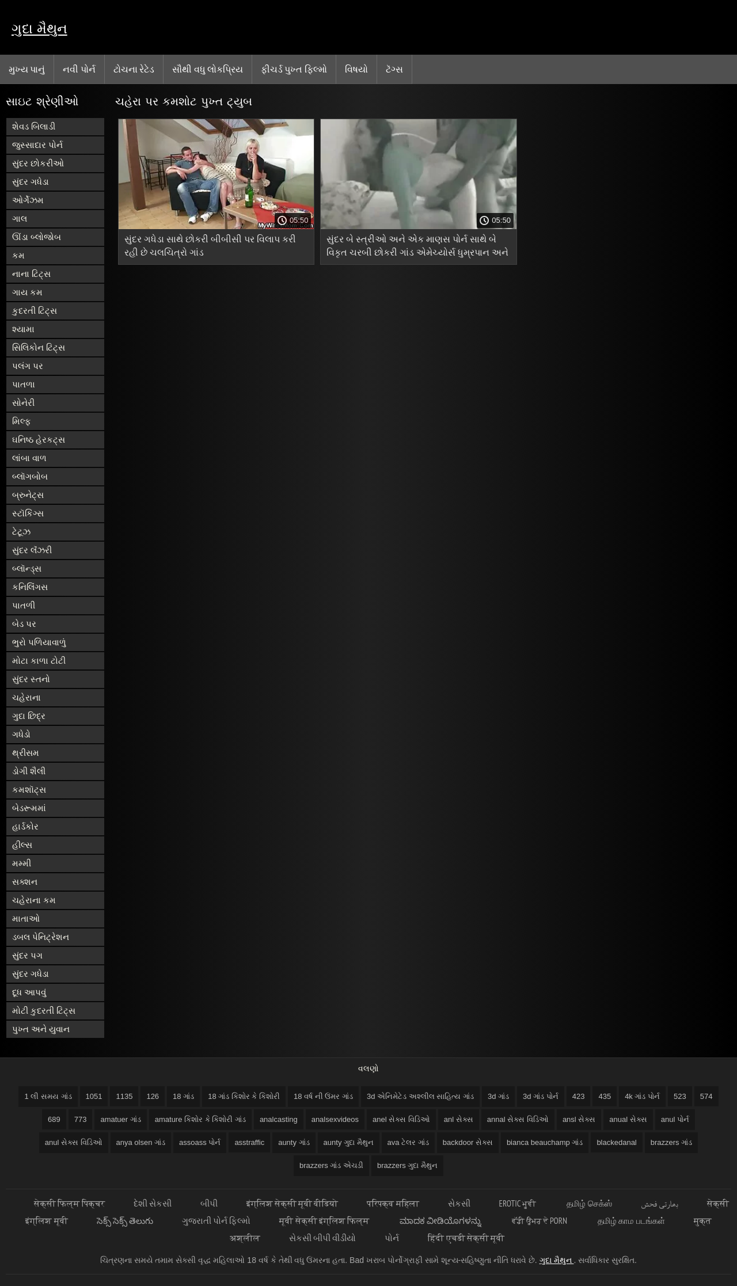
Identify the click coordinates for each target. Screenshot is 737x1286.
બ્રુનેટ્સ (28, 495)
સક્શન (24, 881)
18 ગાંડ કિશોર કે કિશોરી (244, 1096)
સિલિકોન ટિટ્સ (38, 347)
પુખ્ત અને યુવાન (41, 1029)
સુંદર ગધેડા (30, 182)
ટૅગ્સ (394, 69)
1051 (94, 1096)
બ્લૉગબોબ (30, 476)
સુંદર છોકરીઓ (38, 163)
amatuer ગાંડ (120, 1119)
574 (706, 1096)
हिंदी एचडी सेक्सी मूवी (466, 1237)
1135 (124, 1096)
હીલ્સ (22, 845)
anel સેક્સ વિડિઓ (401, 1119)
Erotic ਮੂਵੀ (518, 1203)
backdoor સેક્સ (468, 1142)
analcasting (279, 1119)
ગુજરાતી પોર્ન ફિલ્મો (216, 1220)
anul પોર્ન (675, 1119)
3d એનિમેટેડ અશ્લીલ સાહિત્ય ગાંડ (420, 1096)
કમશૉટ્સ (29, 789)
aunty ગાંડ (293, 1142)
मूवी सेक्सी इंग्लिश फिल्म (325, 1220)
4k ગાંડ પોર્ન (642, 1096)
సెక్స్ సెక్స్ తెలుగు (125, 1220)
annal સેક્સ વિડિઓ (518, 1119)
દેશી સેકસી (153, 1203)
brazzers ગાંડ (671, 1142)
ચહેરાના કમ (34, 900)
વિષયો (356, 69)
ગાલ (19, 218)
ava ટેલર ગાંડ (408, 1142)
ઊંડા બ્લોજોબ (36, 237)
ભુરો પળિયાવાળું (39, 642)
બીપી (209, 1203)
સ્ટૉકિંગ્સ (28, 513)
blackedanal (616, 1142)
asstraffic (249, 1142)
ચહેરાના (26, 697)
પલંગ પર (27, 366)
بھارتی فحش (659, 1203)
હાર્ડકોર (25, 826)
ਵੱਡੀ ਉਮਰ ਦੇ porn (540, 1220)
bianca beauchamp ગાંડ (545, 1142)
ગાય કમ (27, 292)
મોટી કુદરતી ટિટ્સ (43, 1010)
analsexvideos (335, 1119)
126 (152, 1096)
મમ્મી (21, 863)
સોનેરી (23, 403)
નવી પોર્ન (79, 69)
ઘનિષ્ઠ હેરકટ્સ (38, 439)
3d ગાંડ (498, 1096)
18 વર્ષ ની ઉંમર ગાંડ (323, 1096)
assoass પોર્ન (200, 1142)
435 (604, 1096)
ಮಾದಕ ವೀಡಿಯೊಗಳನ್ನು (441, 1220)
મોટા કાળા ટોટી (39, 660)
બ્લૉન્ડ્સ (26, 568)
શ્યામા (23, 329)
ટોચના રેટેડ (133, 69)
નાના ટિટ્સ (31, 274)
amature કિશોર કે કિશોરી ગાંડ (200, 1119)
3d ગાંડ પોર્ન (541, 1096)
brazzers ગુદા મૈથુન (407, 1165)
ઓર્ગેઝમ (28, 200)
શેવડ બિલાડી (33, 126)
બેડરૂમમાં (29, 808)
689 (54, 1119)
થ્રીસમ (25, 753)
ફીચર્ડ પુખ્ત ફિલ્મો (294, 69)
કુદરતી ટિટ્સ (34, 310)
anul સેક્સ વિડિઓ (73, 1142)
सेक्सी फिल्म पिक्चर (69, 1203)
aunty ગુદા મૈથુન (349, 1142)
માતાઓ (26, 918)
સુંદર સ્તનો (31, 679)
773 (80, 1119)
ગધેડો (21, 734)
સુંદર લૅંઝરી (32, 550)
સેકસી (459, 1203)
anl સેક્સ (458, 1119)
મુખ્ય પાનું (27, 69)
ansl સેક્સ (579, 1119)
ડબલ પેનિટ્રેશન (40, 937)
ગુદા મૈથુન (39, 28)
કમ (18, 255)
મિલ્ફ (21, 421)
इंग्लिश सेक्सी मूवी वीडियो (292, 1203)
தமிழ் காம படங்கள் (631, 1220)
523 (680, 1096)
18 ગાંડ (183, 1096)
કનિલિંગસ (30, 587)
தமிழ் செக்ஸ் (589, 1203)
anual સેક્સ (628, 1119)
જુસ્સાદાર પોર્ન (37, 145)
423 (578, 1096)
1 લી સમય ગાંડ (47, 1096)
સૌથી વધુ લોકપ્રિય (207, 69)
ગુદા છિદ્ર (28, 716)
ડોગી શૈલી (28, 771)
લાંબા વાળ (29, 458)
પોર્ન (392, 1237)
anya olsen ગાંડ (141, 1142)
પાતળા (23, 384)
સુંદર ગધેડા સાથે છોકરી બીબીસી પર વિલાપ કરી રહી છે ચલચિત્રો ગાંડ (210, 245)
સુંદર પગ (27, 955)
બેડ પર (24, 624)
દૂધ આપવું (29, 992)
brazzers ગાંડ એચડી (331, 1165)
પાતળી (23, 605)
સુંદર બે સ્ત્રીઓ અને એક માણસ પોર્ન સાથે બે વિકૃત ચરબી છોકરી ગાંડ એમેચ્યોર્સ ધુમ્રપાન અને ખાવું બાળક (417, 247)
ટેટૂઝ (21, 532)
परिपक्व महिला (393, 1203)
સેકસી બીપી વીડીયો (322, 1237)
